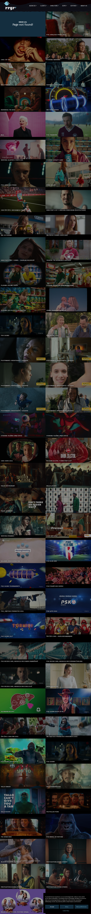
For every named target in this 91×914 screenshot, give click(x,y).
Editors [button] (73, 6)
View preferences (81, 907)
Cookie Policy (66, 910)
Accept (52, 907)
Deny (66, 907)
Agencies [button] (32, 6)
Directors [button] (54, 6)
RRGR (10, 5)
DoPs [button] (64, 6)
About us (84, 6)
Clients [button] (43, 6)
